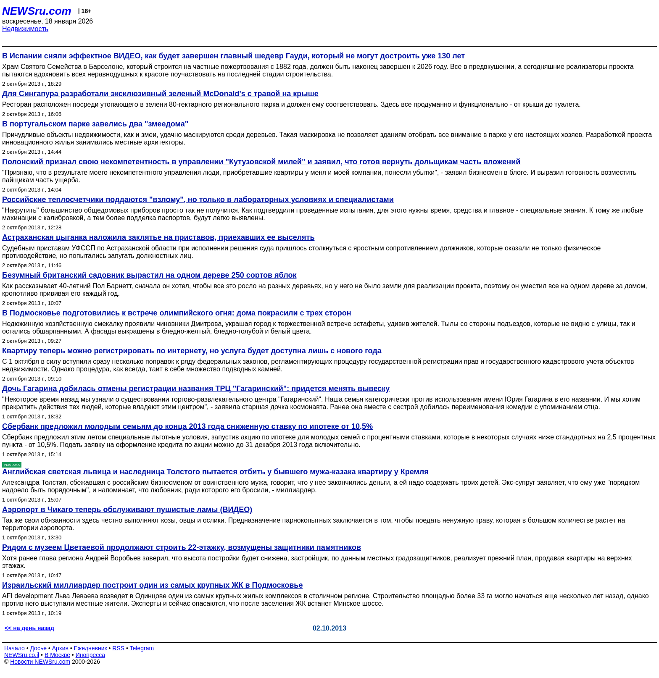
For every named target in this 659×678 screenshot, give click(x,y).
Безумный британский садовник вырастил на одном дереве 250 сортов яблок (149, 275)
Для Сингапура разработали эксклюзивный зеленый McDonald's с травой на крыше (160, 93)
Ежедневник (90, 648)
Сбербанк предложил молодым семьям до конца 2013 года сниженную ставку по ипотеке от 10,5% (187, 426)
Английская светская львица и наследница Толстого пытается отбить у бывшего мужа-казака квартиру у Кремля (215, 472)
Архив (60, 648)
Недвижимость (25, 28)
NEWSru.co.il (21, 655)
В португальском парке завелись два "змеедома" (95, 124)
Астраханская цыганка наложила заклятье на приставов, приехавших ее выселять (158, 237)
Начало (14, 648)
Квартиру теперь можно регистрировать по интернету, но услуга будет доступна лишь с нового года (192, 351)
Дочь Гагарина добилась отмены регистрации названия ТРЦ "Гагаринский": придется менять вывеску (196, 388)
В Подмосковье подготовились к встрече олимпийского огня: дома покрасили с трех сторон (176, 313)
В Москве (57, 655)
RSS (118, 648)
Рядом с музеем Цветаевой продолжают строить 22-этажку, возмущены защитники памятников (181, 547)
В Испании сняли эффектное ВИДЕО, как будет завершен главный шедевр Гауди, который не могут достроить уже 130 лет (233, 56)
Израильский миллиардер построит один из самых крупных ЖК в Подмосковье (152, 585)
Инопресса (90, 655)
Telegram (142, 648)
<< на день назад (29, 628)
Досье (38, 648)
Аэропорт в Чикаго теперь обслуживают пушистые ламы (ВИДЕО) (127, 509)
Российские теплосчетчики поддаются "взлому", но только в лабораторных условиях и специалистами (198, 199)
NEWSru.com (36, 11)
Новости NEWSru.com (40, 661)
